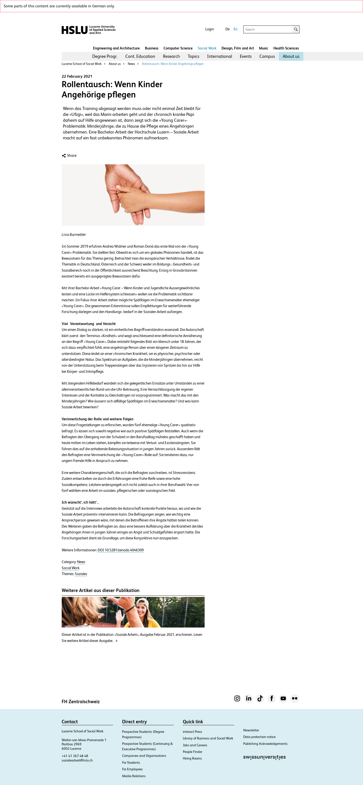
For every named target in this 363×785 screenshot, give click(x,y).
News (131, 64)
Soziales (81, 574)
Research (171, 56)
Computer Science (178, 48)
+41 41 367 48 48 (75, 756)
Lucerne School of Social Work (82, 64)
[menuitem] (104, 56)
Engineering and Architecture (116, 48)
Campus (267, 56)
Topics (193, 56)
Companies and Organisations (144, 756)
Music (263, 48)
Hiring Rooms (192, 758)
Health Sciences (286, 48)
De (227, 29)
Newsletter (251, 730)
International (219, 56)
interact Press (192, 732)
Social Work (207, 48)
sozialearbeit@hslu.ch (77, 760)
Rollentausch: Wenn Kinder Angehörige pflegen (173, 64)
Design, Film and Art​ (238, 48)
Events (246, 56)
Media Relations (134, 776)
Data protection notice (259, 737)
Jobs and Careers (195, 745)
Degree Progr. (104, 56)
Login (209, 29)
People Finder (192, 752)
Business (151, 48)
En (235, 29)
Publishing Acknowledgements (265, 744)
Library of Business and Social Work (208, 738)
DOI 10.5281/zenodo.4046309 (121, 550)
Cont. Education (140, 56)
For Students (131, 762)
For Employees (132, 769)
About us (291, 56)
